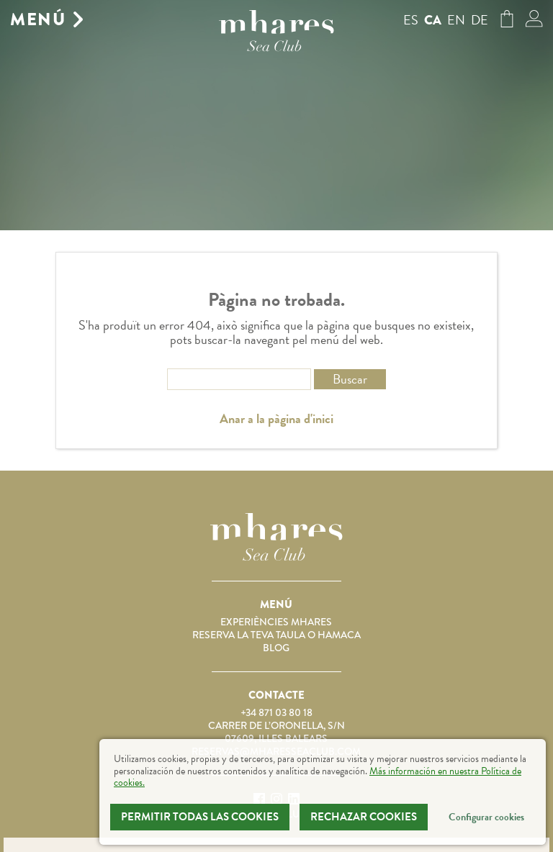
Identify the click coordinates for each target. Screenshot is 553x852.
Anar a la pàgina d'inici (276, 419)
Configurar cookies (486, 817)
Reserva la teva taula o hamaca (276, 634)
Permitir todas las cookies (200, 817)
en (456, 20)
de (479, 20)
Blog (276, 647)
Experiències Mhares (276, 622)
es (410, 20)
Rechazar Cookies (363, 817)
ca (432, 20)
